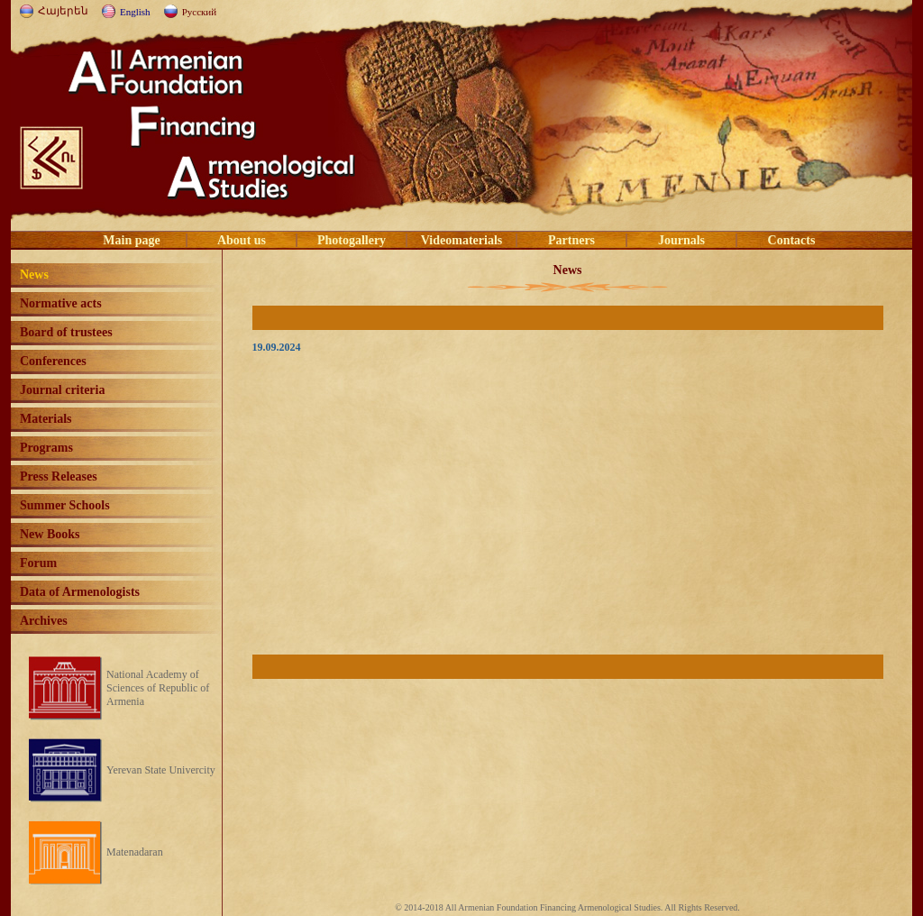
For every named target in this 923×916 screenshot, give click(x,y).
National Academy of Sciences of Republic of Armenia (157, 688)
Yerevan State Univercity (160, 770)
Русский (199, 11)
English (135, 11)
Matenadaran (134, 852)
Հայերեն (63, 11)
